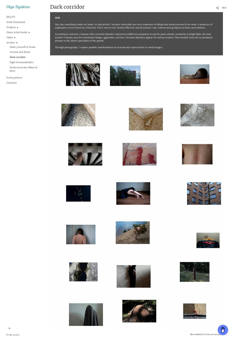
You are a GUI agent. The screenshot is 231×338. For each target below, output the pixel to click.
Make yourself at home (23, 46)
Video (9, 37)
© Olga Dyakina (13, 335)
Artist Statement (15, 22)
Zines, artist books (16, 32)
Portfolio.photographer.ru (214, 334)
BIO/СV (10, 16)
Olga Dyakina (18, 7)
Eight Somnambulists (21, 62)
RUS (224, 7)
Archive (10, 42)
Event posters (14, 77)
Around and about (20, 51)
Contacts (11, 82)
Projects (11, 27)
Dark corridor (18, 57)
